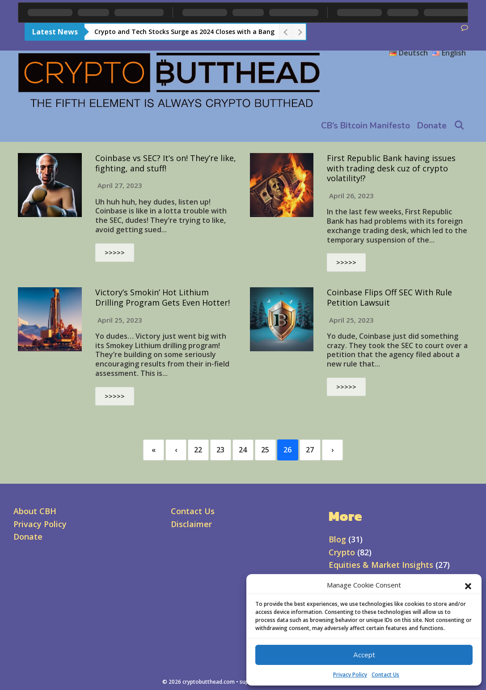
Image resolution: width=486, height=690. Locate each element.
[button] (468, 585)
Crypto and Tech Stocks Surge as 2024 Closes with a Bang (184, 31)
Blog (337, 539)
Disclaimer (191, 524)
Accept (364, 655)
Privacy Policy (350, 674)
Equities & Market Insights (381, 564)
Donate (432, 126)
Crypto (342, 552)
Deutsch (408, 53)
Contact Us (385, 674)
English (449, 53)
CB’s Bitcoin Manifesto (365, 126)
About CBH (34, 511)
